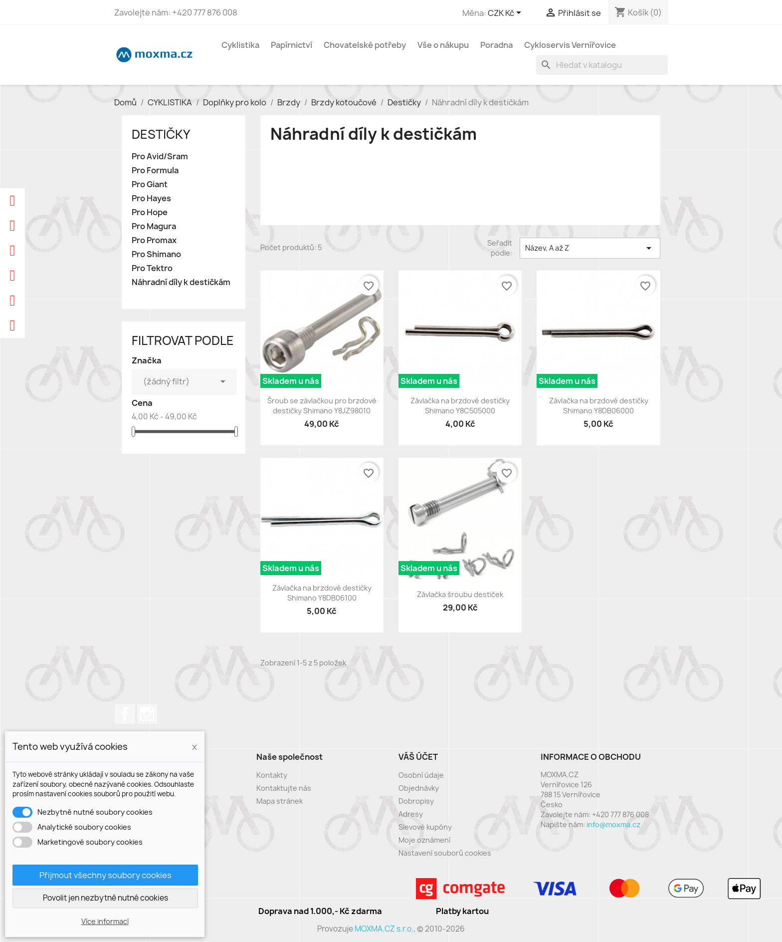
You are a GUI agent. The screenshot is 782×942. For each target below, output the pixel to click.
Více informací (105, 921)
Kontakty (271, 775)
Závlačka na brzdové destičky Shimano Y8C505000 (460, 405)
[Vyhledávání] (602, 65)
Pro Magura (154, 226)
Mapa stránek (279, 801)
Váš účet (418, 756)
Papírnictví (291, 44)
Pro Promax (154, 240)
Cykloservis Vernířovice (570, 44)
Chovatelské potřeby (365, 44)
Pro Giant (150, 184)
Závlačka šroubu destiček (460, 594)
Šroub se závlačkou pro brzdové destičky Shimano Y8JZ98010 (322, 405)
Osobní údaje (421, 775)
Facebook (125, 714)
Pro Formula (155, 170)
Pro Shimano (156, 254)
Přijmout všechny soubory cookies (105, 875)
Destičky (161, 134)
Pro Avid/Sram (160, 156)
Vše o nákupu (443, 44)
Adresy (410, 814)
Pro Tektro (152, 268)
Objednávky (418, 788)
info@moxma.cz (613, 824)
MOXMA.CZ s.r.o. (384, 929)
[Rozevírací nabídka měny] (506, 13)
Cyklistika (240, 44)
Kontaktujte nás (283, 788)
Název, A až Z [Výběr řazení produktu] (590, 248)
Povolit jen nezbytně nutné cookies (105, 898)
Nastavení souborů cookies (444, 853)
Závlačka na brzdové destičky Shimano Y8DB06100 (322, 593)
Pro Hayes (151, 198)
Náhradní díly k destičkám (181, 282)
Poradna (496, 44)
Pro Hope (150, 212)
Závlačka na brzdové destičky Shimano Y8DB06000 (598, 405)
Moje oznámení (424, 840)
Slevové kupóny (425, 827)
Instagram (147, 714)
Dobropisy (416, 801)
